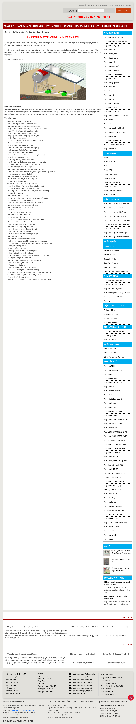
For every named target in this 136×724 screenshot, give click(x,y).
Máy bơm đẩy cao (110, 54)
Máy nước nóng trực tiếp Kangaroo (116, 233)
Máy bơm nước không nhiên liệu (18, 215)
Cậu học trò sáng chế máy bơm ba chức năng (23, 188)
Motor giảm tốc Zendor (45, 692)
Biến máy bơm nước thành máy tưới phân (22, 251)
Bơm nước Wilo (109, 531)
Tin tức (111, 5)
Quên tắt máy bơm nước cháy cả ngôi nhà (22, 121)
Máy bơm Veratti (110, 535)
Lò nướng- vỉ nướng (111, 314)
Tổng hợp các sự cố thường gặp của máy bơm (23, 136)
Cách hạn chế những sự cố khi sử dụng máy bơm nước (27, 241)
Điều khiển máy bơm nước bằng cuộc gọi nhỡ (23, 184)
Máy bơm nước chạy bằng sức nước (20, 227)
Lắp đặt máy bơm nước (116, 663)
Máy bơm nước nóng (111, 111)
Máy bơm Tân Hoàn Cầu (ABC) (115, 382)
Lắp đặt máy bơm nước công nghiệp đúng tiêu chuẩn (26, 169)
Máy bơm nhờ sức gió (15, 236)
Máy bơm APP (109, 387)
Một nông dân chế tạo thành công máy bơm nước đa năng (28, 191)
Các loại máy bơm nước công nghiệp (20, 167)
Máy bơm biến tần (110, 149)
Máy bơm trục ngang (111, 46)
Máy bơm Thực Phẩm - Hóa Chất (116, 116)
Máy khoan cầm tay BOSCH (114, 280)
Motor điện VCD (110, 195)
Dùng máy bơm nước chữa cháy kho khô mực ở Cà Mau (27, 129)
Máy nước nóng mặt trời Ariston (80, 685)
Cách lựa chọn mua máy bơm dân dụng (21, 133)
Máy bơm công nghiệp (112, 66)
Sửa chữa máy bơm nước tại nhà (116, 654)
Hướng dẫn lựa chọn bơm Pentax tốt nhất (22, 229)
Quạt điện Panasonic (111, 251)
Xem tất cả (127, 617)
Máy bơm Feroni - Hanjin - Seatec (116, 420)
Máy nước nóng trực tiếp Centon (115, 208)
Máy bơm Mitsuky (110, 428)
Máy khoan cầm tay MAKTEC (114, 289)
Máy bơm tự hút (109, 62)
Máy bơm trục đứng (111, 107)
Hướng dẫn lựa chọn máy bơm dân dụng (21, 224)
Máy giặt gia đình (110, 340)
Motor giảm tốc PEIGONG (46, 686)
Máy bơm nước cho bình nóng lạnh (83, 654)
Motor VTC (108, 170)
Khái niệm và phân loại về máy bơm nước (22, 150)
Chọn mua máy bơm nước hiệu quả (20, 145)
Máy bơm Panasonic (111, 378)
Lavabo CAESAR (110, 353)
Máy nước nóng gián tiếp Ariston (115, 216)
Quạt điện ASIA (109, 255)
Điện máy (95, 26)
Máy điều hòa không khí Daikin (115, 331)
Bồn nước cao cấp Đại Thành (114, 357)
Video (116, 5)
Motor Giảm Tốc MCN (112, 182)
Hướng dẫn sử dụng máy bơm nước (20, 152)
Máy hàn (107, 301)
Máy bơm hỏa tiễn (110, 79)
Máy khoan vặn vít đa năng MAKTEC (117, 293)
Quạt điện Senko (110, 259)
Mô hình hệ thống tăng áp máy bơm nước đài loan (25, 260)
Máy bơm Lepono (110, 403)
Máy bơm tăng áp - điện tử (113, 37)
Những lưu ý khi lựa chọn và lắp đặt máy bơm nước (25, 219)
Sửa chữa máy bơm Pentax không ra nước (22, 234)
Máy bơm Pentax (110, 407)
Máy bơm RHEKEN (111, 518)
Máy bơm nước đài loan (15, 143)
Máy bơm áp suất (110, 99)
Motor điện (38, 26)
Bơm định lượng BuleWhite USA (115, 440)
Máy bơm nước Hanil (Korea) (114, 448)
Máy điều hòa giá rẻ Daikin (113, 514)
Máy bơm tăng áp (12, 677)
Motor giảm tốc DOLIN (112, 174)
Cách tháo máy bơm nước (16, 138)
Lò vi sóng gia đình (111, 322)
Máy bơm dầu (109, 120)
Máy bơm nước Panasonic (113, 74)
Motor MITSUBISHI (44, 679)
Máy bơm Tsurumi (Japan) (113, 506)
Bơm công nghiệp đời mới (16, 181)
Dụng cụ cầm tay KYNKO (113, 297)
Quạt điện (68, 26)
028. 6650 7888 (28, 710)
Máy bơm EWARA (110, 494)
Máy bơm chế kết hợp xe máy (17, 196)
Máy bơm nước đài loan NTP (16, 674)
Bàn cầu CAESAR (110, 349)
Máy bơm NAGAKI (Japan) (113, 424)
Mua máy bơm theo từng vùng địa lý (20, 207)
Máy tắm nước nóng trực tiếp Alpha (116, 224)
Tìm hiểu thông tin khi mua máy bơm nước (22, 124)
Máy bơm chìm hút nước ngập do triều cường (23, 126)
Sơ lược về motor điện (15, 193)
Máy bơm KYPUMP (111, 469)
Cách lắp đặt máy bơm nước (17, 157)
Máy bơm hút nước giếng (113, 70)
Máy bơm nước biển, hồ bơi (114, 128)
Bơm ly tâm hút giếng (14, 210)
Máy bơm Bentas (107, 691)
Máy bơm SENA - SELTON (113, 399)
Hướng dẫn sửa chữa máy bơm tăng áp (21, 654)
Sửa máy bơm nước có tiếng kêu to (19, 200)
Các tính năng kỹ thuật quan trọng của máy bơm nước (26, 162)
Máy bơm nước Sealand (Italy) (115, 444)
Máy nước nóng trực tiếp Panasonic (116, 204)
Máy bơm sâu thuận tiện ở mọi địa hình (21, 239)
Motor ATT (107, 158)
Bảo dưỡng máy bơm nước (83, 663)
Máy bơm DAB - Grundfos (113, 411)
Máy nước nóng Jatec (112, 228)
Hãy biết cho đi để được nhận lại (19, 212)
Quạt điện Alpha (110, 267)
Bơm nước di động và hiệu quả (18, 246)
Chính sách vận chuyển (108, 711)
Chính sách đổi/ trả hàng (109, 713)
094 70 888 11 (16, 710)
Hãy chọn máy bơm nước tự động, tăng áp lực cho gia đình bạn (29, 243)
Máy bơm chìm (11, 680)
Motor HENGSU (109, 178)
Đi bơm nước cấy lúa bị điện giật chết (20, 253)
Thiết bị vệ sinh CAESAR (113, 477)
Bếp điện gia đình (110, 318)
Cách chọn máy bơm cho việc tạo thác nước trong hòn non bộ (29, 272)
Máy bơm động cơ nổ (111, 83)
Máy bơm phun (109, 50)
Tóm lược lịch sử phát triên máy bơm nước (22, 131)
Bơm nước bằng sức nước (16, 248)
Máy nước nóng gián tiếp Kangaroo (116, 237)
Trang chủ (82, 5)
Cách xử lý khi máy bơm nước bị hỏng (20, 160)
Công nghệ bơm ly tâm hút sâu (18, 277)
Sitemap (122, 5)
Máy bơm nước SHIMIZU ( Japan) (116, 461)
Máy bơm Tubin (109, 87)
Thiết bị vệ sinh (120, 26)
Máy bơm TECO (110, 366)
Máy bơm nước (24, 26)
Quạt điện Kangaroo (111, 263)
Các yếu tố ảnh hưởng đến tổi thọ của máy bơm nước (26, 155)
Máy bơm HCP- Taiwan (112, 527)
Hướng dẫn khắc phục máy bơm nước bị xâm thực (25, 203)
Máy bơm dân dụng (111, 58)
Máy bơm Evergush (111, 415)
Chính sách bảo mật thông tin (110, 716)
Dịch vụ (98, 5)
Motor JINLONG (110, 186)
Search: (72, 10)
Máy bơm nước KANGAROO (114, 481)
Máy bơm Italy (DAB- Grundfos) (115, 132)
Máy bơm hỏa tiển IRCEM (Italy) (115, 436)
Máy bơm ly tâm (109, 95)
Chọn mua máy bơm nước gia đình (19, 174)
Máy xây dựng (82, 26)
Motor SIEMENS (110, 162)
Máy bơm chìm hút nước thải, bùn (116, 41)
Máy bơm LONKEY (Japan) (114, 486)
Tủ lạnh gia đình (110, 336)
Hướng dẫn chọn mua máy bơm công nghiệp (23, 148)
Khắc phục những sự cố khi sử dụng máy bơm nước (25, 186)
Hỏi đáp (104, 5)
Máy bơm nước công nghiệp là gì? (19, 222)
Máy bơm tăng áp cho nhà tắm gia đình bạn (22, 176)
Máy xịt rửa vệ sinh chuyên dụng (115, 523)
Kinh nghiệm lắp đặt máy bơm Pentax (20, 231)
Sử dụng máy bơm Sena (16, 265)
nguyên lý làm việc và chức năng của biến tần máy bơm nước (29, 279)
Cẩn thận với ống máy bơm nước (19, 258)
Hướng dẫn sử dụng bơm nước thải (20, 263)
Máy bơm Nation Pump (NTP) (114, 370)
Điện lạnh (106, 26)
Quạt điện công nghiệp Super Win (116, 271)
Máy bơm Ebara (109, 395)
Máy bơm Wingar (110, 498)
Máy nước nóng (54, 26)
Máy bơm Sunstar (110, 502)
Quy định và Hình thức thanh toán (112, 705)
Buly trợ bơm (108, 91)
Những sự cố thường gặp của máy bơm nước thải (25, 140)
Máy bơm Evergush (111, 136)
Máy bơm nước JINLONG (113, 457)
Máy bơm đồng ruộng (111, 103)
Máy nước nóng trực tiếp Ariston (115, 212)
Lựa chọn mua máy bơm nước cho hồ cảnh (22, 205)
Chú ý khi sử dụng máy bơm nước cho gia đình (24, 275)
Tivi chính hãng (109, 310)
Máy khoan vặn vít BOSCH (113, 284)
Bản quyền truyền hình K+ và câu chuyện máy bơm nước (27, 198)
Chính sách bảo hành (107, 708)
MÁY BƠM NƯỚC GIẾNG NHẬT (115, 432)
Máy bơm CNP (109, 539)
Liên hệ (128, 5)
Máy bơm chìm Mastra (112, 391)
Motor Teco (108, 166)
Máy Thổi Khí (109, 124)
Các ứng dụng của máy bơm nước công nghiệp (24, 164)
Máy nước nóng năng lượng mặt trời (117, 220)
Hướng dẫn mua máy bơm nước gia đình (21, 267)
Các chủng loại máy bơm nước (18, 217)
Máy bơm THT (109, 374)
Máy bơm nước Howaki (112, 453)
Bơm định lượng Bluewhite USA (115, 144)
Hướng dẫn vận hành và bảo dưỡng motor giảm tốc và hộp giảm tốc (31, 172)
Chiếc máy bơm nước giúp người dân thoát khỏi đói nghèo (28, 255)
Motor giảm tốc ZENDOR (113, 191)
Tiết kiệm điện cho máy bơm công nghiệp (22, 179)
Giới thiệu (91, 5)
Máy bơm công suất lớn (112, 140)
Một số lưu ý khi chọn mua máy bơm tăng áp (23, 270)
